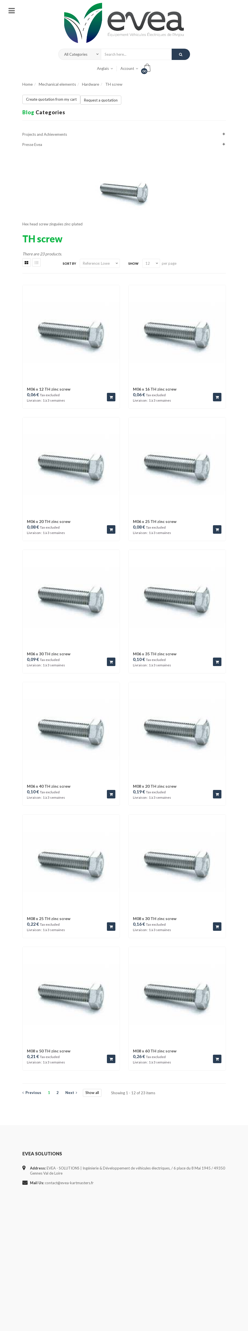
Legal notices (33, 1271)
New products (34, 1228)
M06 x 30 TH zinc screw (48, 653)
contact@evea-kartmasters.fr (69, 1183)
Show (133, 263)
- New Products (105, 1260)
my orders (171, 1260)
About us (29, 1293)
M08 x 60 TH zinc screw (154, 1050)
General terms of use (39, 1282)
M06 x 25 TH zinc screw (154, 521)
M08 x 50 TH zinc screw (48, 1050)
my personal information (183, 1228)
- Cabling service (106, 1250)
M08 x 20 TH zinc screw (154, 786)
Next (71, 1092)
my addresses (174, 1239)
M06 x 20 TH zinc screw (48, 521)
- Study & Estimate (108, 1217)
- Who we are (104, 1228)
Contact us (31, 1260)
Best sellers (31, 1239)
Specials (29, 1217)
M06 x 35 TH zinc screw (154, 653)
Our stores (31, 1250)
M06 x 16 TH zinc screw (154, 389)
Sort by (69, 263)
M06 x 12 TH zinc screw (48, 389)
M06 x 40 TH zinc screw (48, 786)
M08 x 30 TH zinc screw (154, 918)
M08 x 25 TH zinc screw (48, 918)
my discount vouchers (181, 1217)
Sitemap (29, 1304)
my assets (171, 1250)
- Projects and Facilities (112, 1239)
